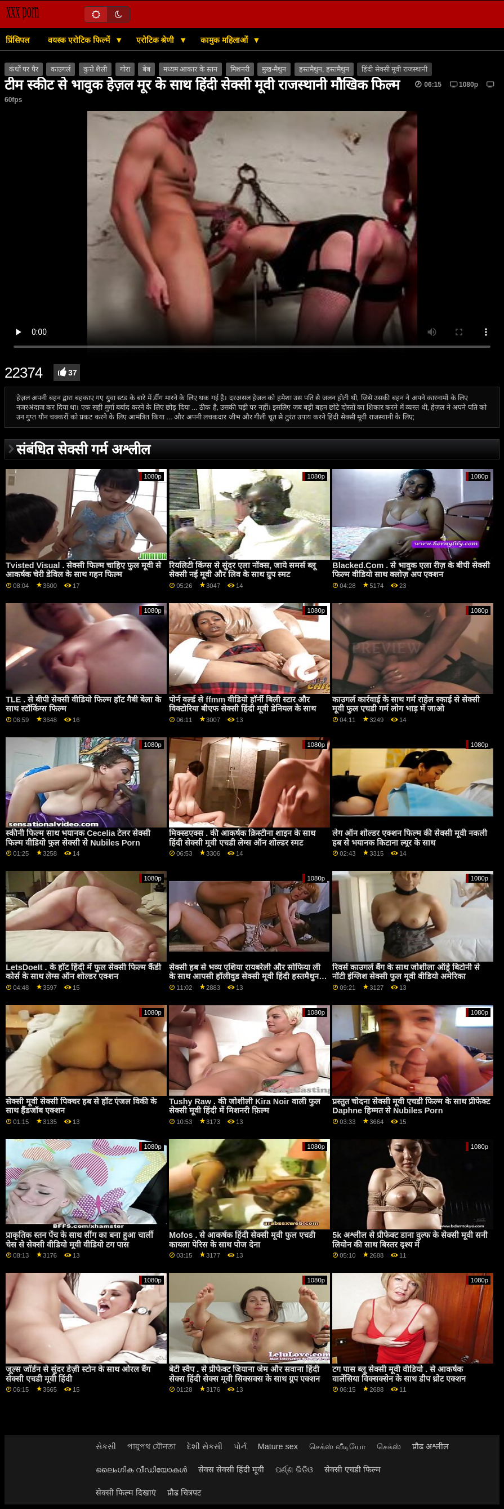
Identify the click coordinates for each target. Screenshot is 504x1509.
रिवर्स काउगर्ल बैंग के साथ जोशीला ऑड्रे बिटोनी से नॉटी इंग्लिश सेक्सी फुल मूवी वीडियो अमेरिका (406, 972)
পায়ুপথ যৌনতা (151, 1446)
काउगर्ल (60, 69)
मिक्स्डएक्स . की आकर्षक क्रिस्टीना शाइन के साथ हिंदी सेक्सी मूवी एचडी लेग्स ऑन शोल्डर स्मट (242, 838)
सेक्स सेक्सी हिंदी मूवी (231, 1469)
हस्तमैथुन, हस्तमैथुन (324, 69)
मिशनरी (239, 69)
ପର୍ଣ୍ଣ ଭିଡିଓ (294, 1469)
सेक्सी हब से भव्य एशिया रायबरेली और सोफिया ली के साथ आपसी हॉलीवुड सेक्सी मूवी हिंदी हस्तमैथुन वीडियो (244, 976)
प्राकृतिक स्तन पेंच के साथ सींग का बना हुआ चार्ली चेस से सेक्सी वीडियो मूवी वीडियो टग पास (79, 1240)
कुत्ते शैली (95, 69)
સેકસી (106, 1446)
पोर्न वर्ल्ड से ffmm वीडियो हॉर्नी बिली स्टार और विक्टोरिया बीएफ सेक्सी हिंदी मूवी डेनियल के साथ (242, 704)
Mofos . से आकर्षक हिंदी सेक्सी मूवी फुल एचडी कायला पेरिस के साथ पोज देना (242, 1240)
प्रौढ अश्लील (430, 1446)
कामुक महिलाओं (225, 40)
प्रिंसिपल (17, 40)
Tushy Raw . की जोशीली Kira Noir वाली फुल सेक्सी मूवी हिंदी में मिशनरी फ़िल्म (244, 1106)
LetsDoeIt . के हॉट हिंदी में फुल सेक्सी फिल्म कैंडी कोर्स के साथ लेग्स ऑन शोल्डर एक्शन (83, 972)
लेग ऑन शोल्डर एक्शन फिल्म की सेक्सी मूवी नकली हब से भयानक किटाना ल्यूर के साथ (409, 838)
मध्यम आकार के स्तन (190, 69)
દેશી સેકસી (204, 1446)
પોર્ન (240, 1446)
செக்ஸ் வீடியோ (337, 1446)
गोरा (125, 69)
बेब (146, 69)
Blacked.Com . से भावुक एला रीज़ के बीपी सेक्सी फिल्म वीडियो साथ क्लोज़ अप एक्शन (411, 570)
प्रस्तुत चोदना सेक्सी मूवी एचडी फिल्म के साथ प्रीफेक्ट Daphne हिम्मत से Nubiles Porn (411, 1106)
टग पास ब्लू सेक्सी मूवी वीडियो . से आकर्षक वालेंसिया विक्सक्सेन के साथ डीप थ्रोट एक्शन (399, 1374)
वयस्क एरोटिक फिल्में (80, 40)
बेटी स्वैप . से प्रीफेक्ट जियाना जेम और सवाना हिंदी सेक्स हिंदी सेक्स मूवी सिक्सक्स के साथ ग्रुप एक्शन (244, 1374)
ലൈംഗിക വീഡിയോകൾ (141, 1469)
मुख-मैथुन (274, 69)
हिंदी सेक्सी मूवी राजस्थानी (394, 69)
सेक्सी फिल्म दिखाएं (126, 1492)
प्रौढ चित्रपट (184, 1492)
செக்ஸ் (389, 1446)
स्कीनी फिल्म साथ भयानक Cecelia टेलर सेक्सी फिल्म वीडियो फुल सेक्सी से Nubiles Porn (78, 838)
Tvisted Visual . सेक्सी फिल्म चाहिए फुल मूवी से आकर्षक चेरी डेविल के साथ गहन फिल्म (83, 570)
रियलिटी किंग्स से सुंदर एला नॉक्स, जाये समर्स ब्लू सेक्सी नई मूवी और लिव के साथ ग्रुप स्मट (242, 570)
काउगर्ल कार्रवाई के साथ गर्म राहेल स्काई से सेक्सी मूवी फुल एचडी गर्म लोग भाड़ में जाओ (406, 704)
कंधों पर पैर (23, 69)
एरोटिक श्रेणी (156, 40)
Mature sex (278, 1446)
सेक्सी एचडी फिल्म (352, 1469)
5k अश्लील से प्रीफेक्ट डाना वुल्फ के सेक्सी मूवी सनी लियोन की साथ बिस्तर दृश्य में (410, 1240)
